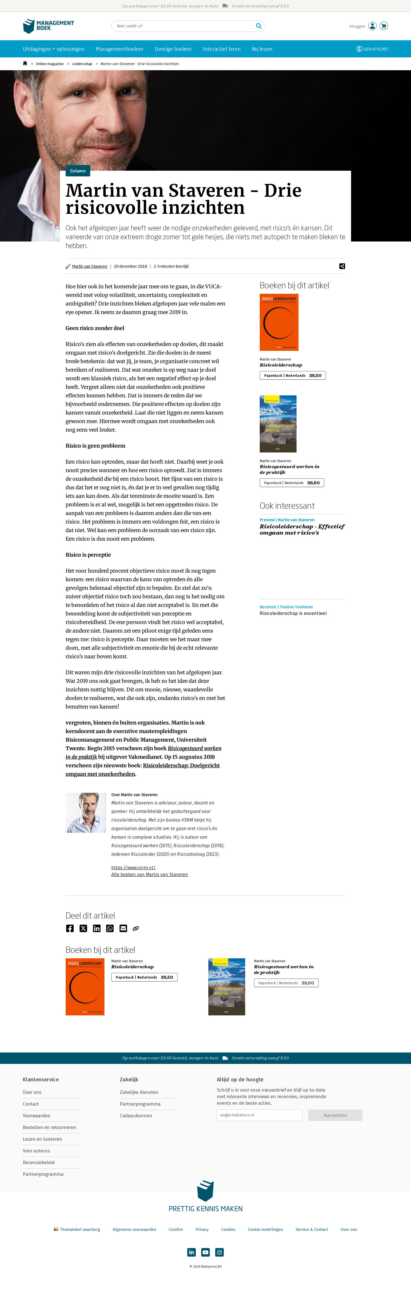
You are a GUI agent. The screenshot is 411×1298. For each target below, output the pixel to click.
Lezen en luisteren (42, 1139)
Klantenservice (41, 1079)
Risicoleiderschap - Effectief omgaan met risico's (302, 530)
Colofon (176, 1229)
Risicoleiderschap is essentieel (293, 613)
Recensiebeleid (39, 1162)
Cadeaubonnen (136, 1115)
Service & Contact (312, 1229)
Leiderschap (82, 64)
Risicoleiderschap (281, 365)
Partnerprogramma (43, 1174)
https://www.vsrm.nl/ (133, 867)
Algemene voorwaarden (134, 1229)
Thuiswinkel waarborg (77, 1229)
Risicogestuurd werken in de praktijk (290, 469)
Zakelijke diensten (139, 1092)
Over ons (32, 1092)
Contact (31, 1104)
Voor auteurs (36, 1151)
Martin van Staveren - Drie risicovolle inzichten (139, 64)
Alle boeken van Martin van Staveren (149, 874)
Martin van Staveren (89, 266)
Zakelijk (129, 1079)
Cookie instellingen (265, 1229)
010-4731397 (376, 49)
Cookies (228, 1229)
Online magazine (50, 64)
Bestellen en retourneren (49, 1127)
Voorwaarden (37, 1115)
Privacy (202, 1229)
